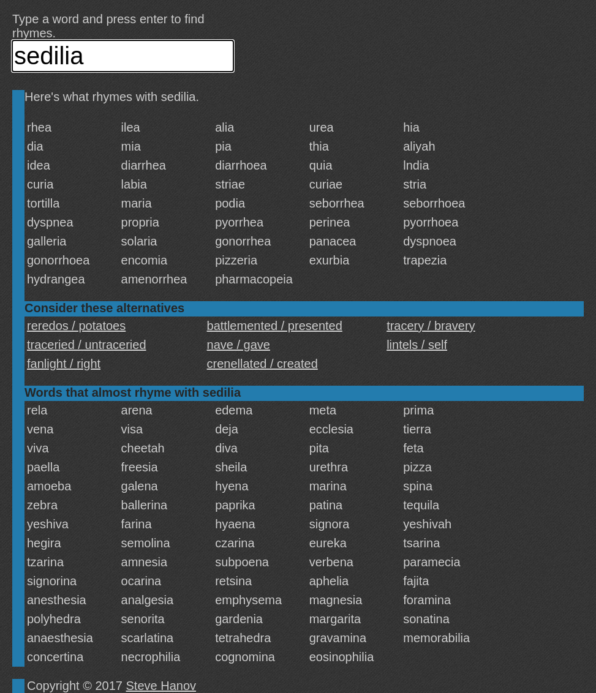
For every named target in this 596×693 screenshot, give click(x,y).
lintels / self (417, 344)
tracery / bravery (431, 325)
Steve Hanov (161, 685)
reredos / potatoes (76, 325)
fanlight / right (63, 363)
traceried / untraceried (86, 344)
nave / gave (238, 344)
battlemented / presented (274, 325)
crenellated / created (262, 363)
